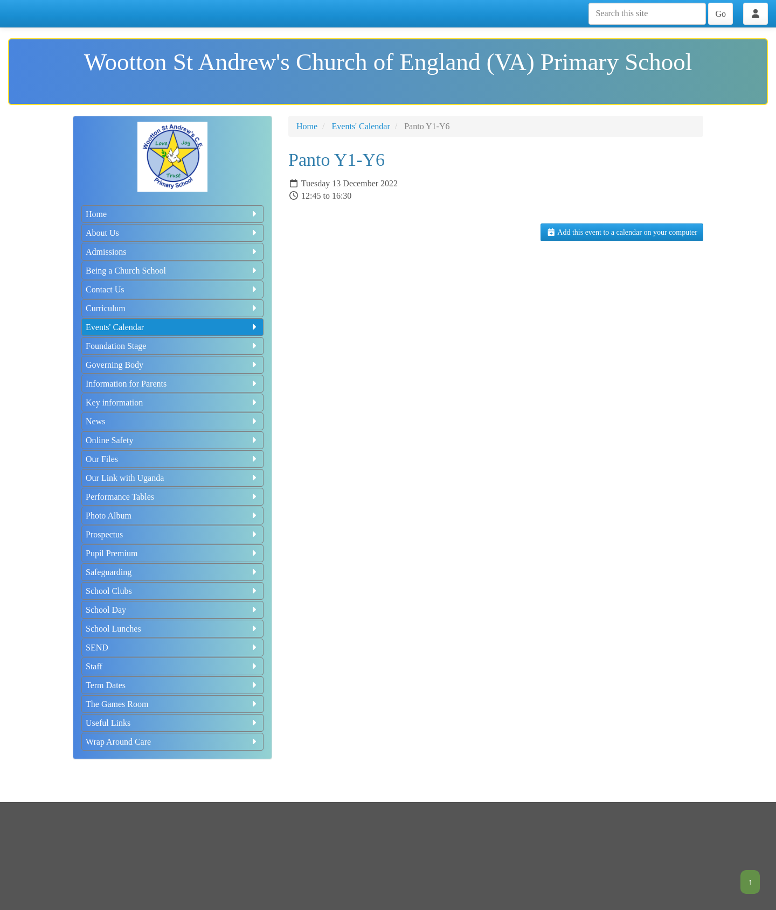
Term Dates (172, 685)
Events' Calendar (172, 327)
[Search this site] (647, 14)
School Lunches (172, 628)
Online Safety (172, 440)
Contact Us (172, 289)
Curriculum (172, 308)
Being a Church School (172, 270)
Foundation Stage (172, 346)
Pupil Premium (172, 553)
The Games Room (172, 704)
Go (720, 13)
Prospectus (172, 534)
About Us (172, 233)
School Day (172, 610)
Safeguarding (172, 572)
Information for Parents (172, 383)
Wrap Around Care (172, 742)
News (172, 421)
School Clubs (172, 591)
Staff (172, 666)
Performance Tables (172, 497)
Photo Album (172, 515)
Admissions (172, 252)
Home (172, 214)
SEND (172, 647)
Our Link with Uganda (172, 478)
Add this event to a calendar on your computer (621, 232)
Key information (172, 402)
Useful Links (172, 723)
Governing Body (172, 365)
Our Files (172, 459)
